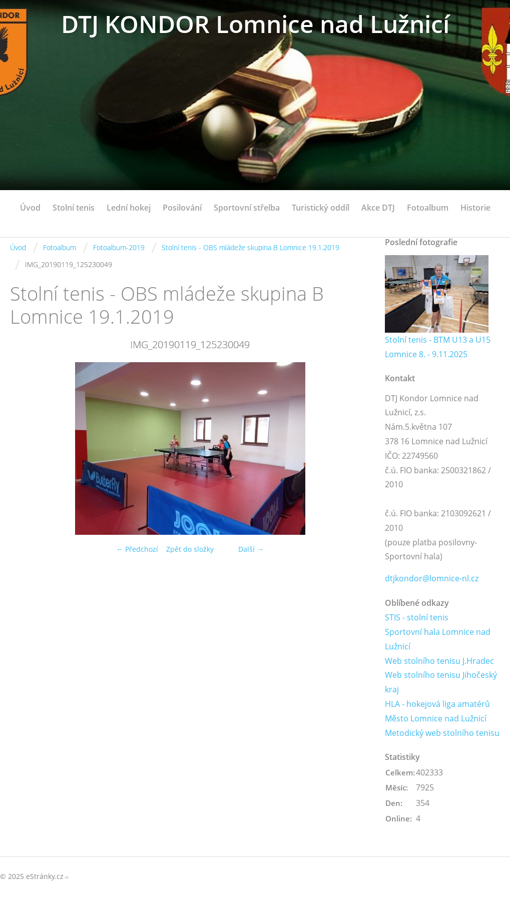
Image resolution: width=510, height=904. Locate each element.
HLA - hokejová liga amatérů (437, 703)
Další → (251, 549)
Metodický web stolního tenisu (442, 732)
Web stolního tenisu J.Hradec (439, 660)
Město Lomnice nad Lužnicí (435, 718)
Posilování (182, 207)
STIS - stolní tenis (416, 617)
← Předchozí (137, 549)
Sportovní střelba (247, 207)
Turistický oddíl (320, 207)
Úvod (30, 207)
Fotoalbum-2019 (119, 247)
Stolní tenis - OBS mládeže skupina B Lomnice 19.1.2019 (250, 247)
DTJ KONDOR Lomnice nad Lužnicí (255, 24)
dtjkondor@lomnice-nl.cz (431, 578)
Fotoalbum (427, 207)
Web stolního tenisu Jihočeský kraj (441, 682)
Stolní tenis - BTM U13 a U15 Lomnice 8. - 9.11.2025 (437, 347)
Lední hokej (129, 207)
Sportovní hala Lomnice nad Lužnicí (437, 639)
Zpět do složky (190, 549)
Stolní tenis (74, 207)
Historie (475, 207)
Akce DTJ (378, 207)
